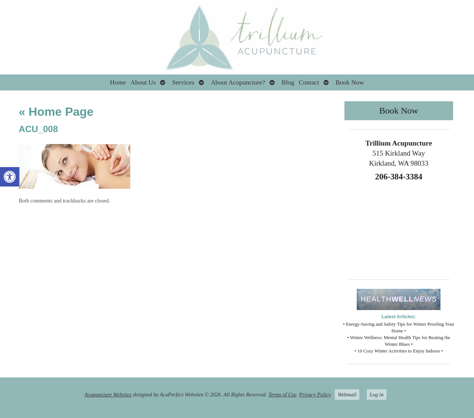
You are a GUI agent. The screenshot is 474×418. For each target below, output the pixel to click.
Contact (309, 82)
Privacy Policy (314, 395)
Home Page (56, 111)
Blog (287, 82)
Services (183, 82)
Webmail (347, 395)
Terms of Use (282, 395)
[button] (9, 176)
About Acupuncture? (238, 82)
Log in (377, 395)
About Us (143, 82)
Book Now (349, 82)
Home (118, 82)
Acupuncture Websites (108, 395)
